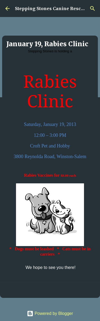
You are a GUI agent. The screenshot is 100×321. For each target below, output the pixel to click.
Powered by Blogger (50, 313)
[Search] (92, 8)
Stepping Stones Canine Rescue (50, 8)
